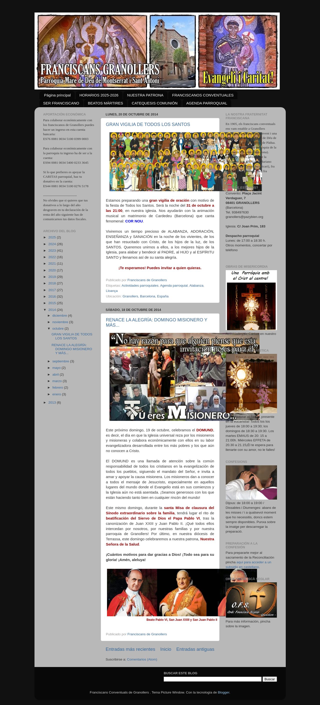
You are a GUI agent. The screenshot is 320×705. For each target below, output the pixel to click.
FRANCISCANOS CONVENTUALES (203, 95)
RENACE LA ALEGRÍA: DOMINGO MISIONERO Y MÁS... (72, 349)
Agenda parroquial (174, 285)
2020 (52, 270)
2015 (52, 303)
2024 (52, 244)
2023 (52, 250)
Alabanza (197, 285)
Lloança (112, 291)
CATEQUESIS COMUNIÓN (155, 103)
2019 (52, 277)
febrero (58, 387)
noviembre (60, 322)
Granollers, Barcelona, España (145, 296)
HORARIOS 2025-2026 (99, 95)
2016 (52, 296)
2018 (52, 283)
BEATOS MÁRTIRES (105, 103)
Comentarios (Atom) (142, 659)
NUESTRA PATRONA (145, 95)
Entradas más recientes (130, 649)
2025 (52, 237)
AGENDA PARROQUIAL (206, 103)
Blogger (223, 692)
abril (56, 374)
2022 (52, 257)
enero (57, 394)
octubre (58, 328)
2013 (52, 402)
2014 (52, 310)
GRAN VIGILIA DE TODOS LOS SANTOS (148, 124)
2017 (52, 290)
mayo (57, 368)
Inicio (165, 649)
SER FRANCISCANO (61, 103)
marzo (57, 381)
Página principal (57, 95)
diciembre (60, 315)
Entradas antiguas (195, 649)
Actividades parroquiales (140, 285)
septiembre (61, 361)
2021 (52, 263)
